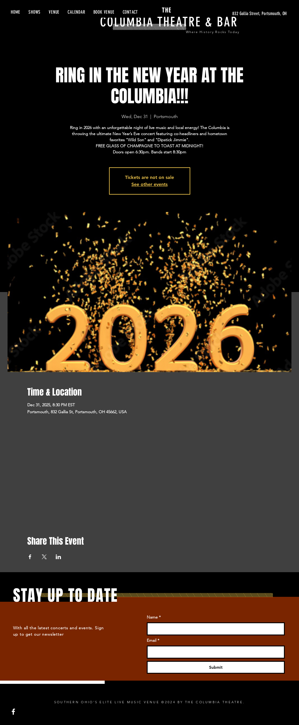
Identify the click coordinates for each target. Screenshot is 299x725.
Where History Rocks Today (213, 32)
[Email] (214, 651)
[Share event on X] (44, 556)
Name (154, 617)
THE (158, 10)
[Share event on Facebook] (30, 556)
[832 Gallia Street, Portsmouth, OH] (231, 13)
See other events (149, 184)
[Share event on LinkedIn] (58, 556)
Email (153, 641)
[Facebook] (13, 712)
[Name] (214, 628)
